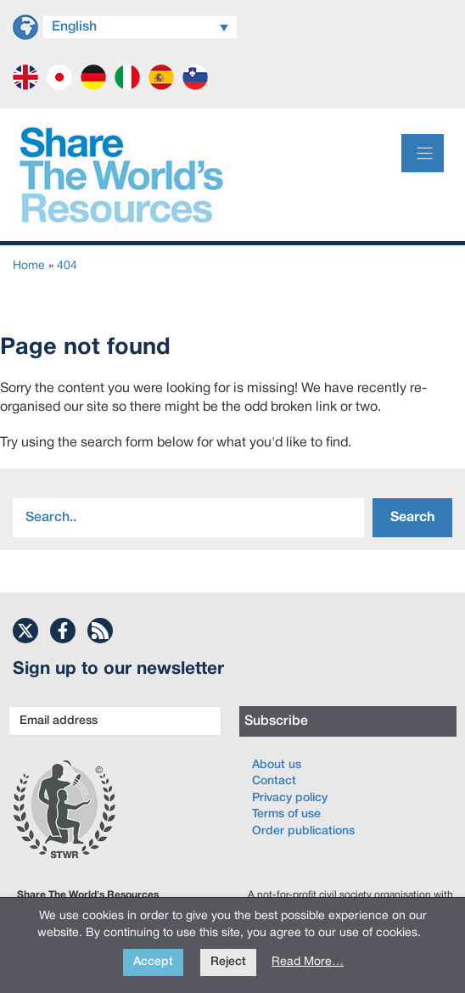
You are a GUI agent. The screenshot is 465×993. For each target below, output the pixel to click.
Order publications (303, 831)
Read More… (308, 962)
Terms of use (286, 814)
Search (412, 518)
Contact (274, 781)
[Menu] (422, 153)
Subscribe (276, 721)
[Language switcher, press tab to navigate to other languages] (140, 27)
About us (276, 765)
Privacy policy (290, 798)
